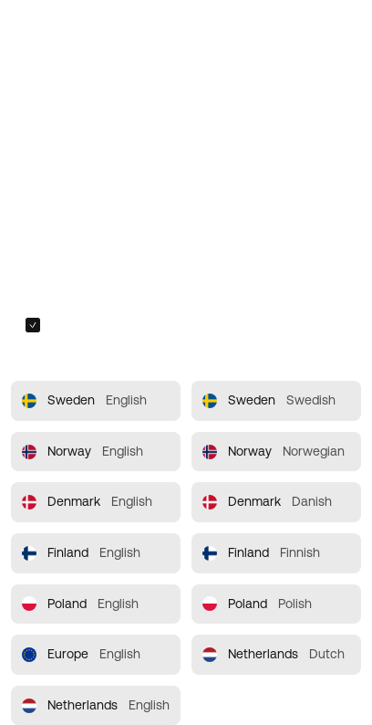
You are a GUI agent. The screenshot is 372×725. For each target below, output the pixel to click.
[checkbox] (33, 325)
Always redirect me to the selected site (159, 325)
